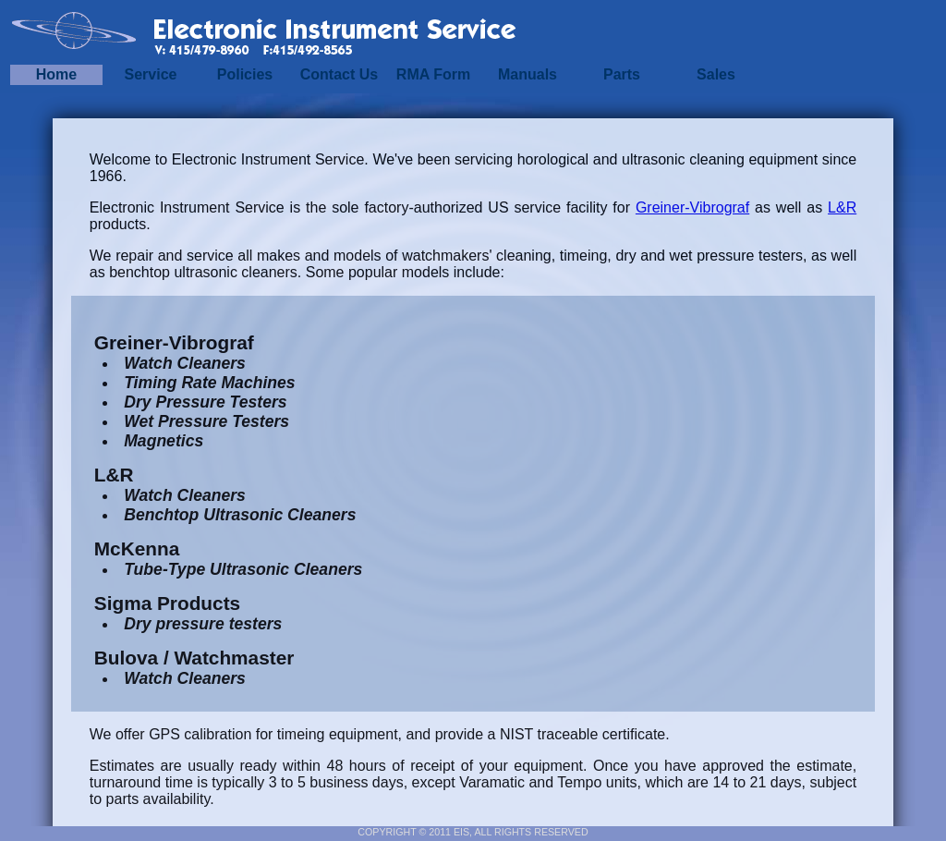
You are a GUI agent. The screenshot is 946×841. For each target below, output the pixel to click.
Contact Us (339, 74)
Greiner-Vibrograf (692, 207)
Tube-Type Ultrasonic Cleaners (243, 569)
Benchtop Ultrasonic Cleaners (240, 515)
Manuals (527, 74)
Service (151, 74)
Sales (716, 74)
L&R (842, 207)
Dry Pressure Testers (205, 402)
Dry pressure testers (203, 624)
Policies (245, 74)
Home (56, 74)
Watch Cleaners (185, 363)
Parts (621, 74)
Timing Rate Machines (209, 382)
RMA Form (433, 74)
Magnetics (163, 441)
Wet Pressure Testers (206, 421)
